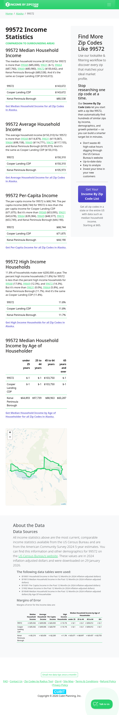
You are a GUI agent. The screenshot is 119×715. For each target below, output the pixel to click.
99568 (24, 65)
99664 (58, 65)
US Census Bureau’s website (38, 556)
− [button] (10, 437)
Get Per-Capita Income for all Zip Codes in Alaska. (36, 247)
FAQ (5, 681)
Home (9, 13)
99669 (21, 68)
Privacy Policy (60, 685)
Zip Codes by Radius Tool (38, 681)
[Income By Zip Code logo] (22, 4)
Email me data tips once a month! (59, 674)
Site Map (68, 681)
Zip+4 (58, 681)
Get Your (92, 194)
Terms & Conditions (86, 681)
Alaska (20, 13)
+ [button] (10, 432)
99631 (44, 65)
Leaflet (63, 504)
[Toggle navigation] (109, 5)
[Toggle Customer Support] (102, 704)
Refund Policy (108, 681)
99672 (40, 68)
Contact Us (16, 681)
